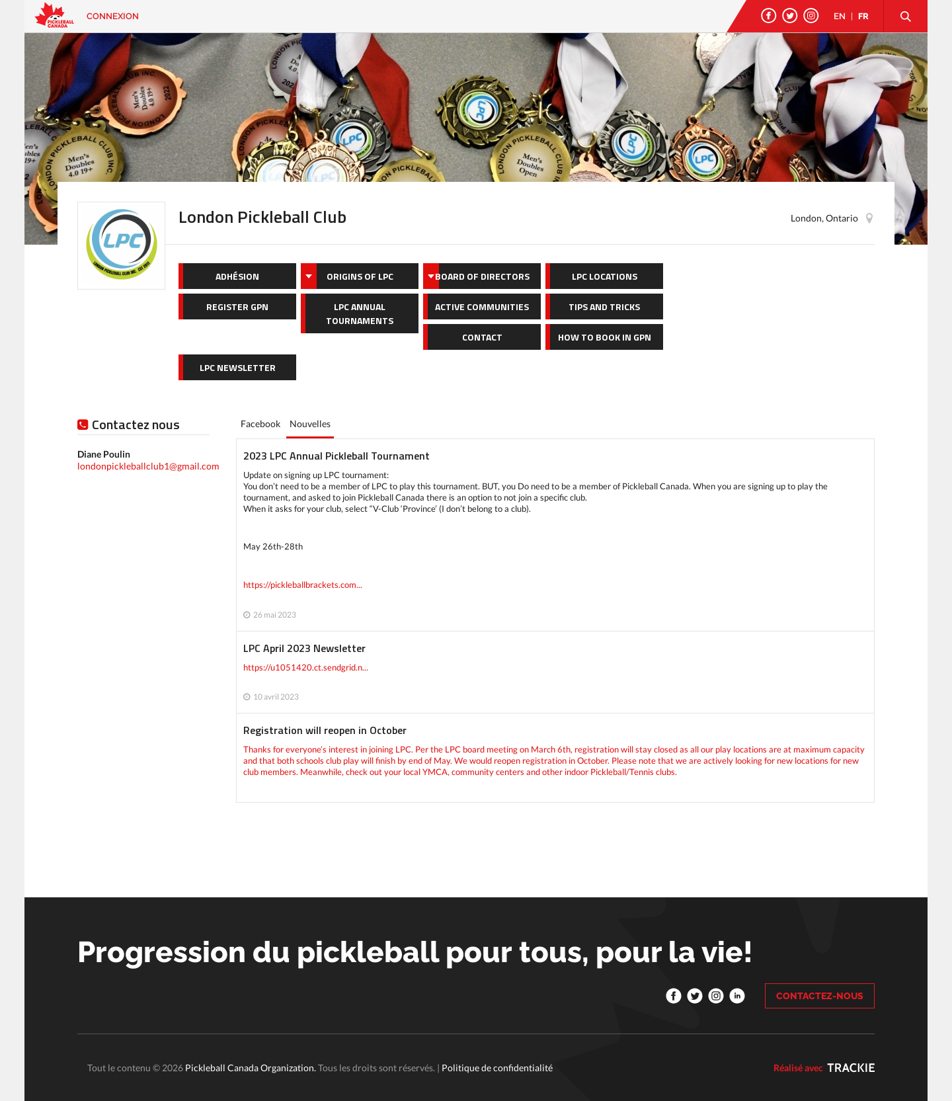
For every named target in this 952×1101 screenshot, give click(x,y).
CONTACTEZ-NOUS (819, 996)
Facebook (260, 423)
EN (840, 16)
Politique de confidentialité (497, 1067)
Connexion (113, 16)
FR (863, 16)
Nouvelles (310, 423)
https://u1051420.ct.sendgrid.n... (305, 667)
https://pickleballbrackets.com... (302, 584)
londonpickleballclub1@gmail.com (148, 465)
